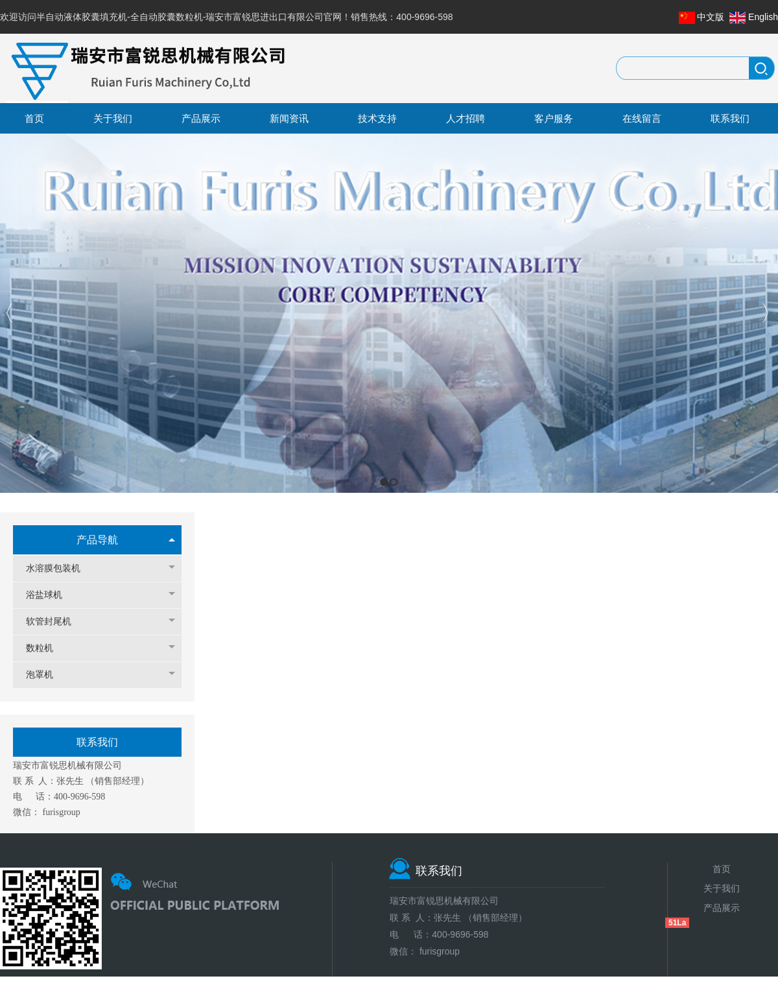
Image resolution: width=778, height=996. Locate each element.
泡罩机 (46, 675)
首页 (722, 869)
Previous (10, 312)
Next (764, 312)
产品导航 (97, 539)
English (763, 17)
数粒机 (46, 648)
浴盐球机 (50, 595)
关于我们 (721, 888)
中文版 (710, 17)
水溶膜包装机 (59, 568)
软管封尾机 (55, 621)
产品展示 (721, 908)
